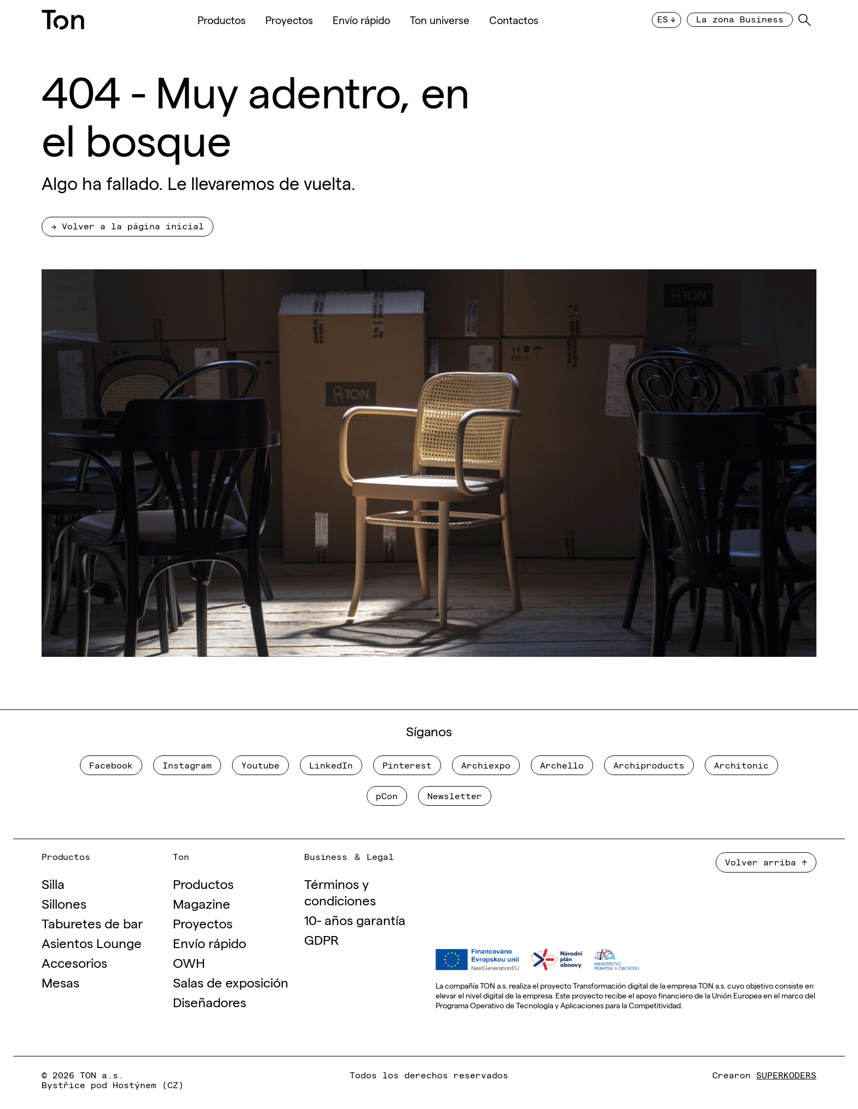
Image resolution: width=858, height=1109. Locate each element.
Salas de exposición (230, 981)
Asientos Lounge (92, 942)
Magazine (201, 902)
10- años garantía (354, 919)
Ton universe (439, 19)
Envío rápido (361, 19)
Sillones (64, 902)
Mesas (60, 981)
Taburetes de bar (92, 922)
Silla (53, 883)
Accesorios (74, 962)
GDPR (321, 939)
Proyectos (289, 19)
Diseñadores (209, 1001)
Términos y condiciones (340, 891)
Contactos (513, 19)
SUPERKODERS (786, 1074)
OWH (189, 962)
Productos (222, 19)
